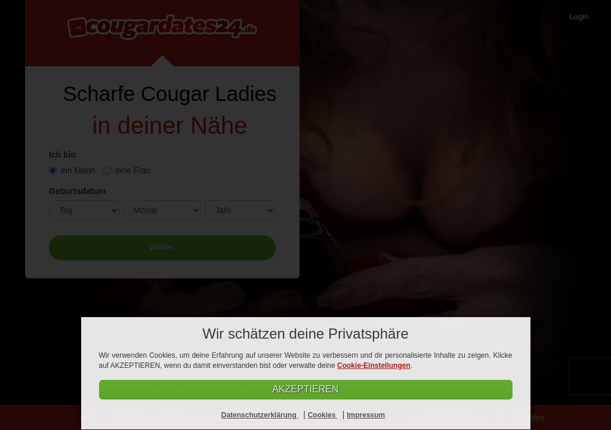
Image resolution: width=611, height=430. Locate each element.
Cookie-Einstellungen (374, 365)
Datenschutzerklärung (259, 415)
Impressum (366, 415)
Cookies (323, 415)
